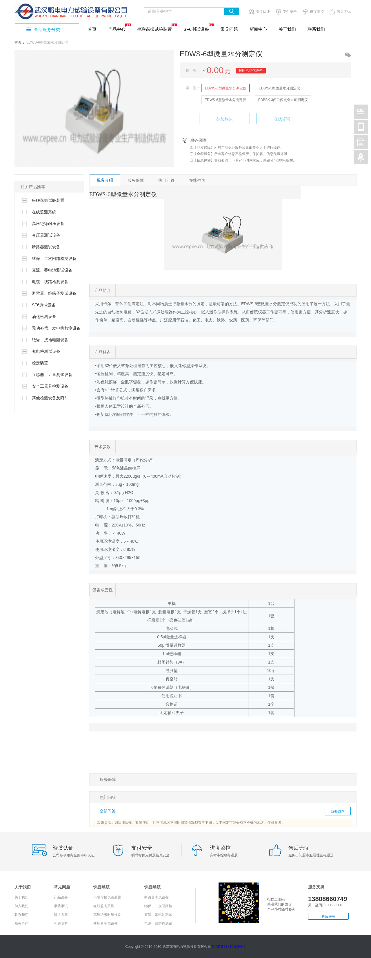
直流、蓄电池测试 (158, 914)
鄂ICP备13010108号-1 (228, 947)
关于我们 (287, 29)
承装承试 (61, 906)
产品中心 (119, 28)
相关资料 (61, 923)
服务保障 (136, 180)
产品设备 (61, 897)
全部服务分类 (47, 29)
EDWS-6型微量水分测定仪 (225, 88)
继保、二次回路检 (158, 906)
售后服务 (328, 916)
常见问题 (229, 29)
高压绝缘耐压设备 (107, 914)
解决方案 (61, 914)
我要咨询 (338, 811)
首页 (92, 29)
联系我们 (316, 29)
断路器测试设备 (156, 897)
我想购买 (225, 118)
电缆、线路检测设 (158, 923)
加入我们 (21, 906)
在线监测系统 (103, 906)
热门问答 (166, 180)
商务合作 (21, 923)
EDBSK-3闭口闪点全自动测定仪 (283, 100)
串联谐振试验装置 (156, 28)
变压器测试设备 (105, 923)
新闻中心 (258, 29)
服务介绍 (105, 180)
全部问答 (107, 811)
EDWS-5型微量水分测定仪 (279, 88)
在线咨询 (282, 118)
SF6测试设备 (198, 28)
